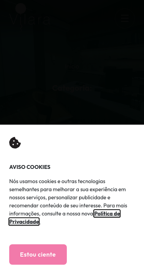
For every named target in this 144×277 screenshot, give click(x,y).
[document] (72, 138)
